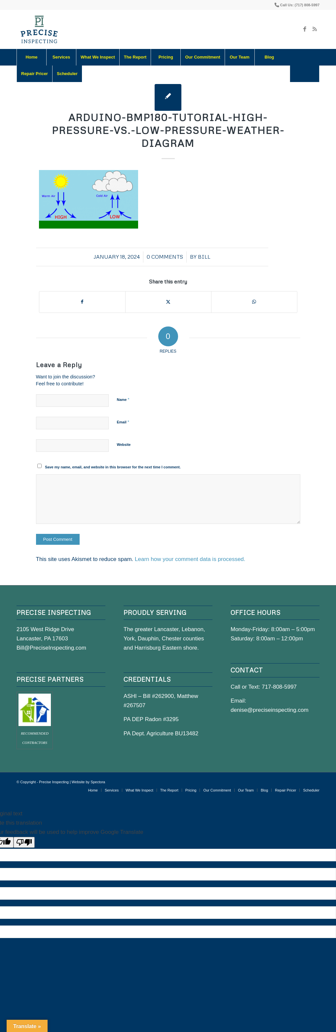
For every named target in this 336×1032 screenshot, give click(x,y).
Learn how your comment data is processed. (190, 559)
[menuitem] (31, 57)
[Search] (304, 73)
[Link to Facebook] (305, 29)
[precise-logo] (39, 29)
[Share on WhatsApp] (254, 301)
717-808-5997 (279, 687)
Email (123, 421)
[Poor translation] (24, 842)
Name (123, 399)
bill (204, 256)
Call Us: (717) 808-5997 (299, 5)
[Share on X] (168, 301)
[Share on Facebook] (82, 301)
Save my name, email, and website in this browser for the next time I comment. (113, 467)
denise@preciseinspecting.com (270, 710)
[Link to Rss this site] (314, 29)
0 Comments (165, 256)
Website (124, 445)
